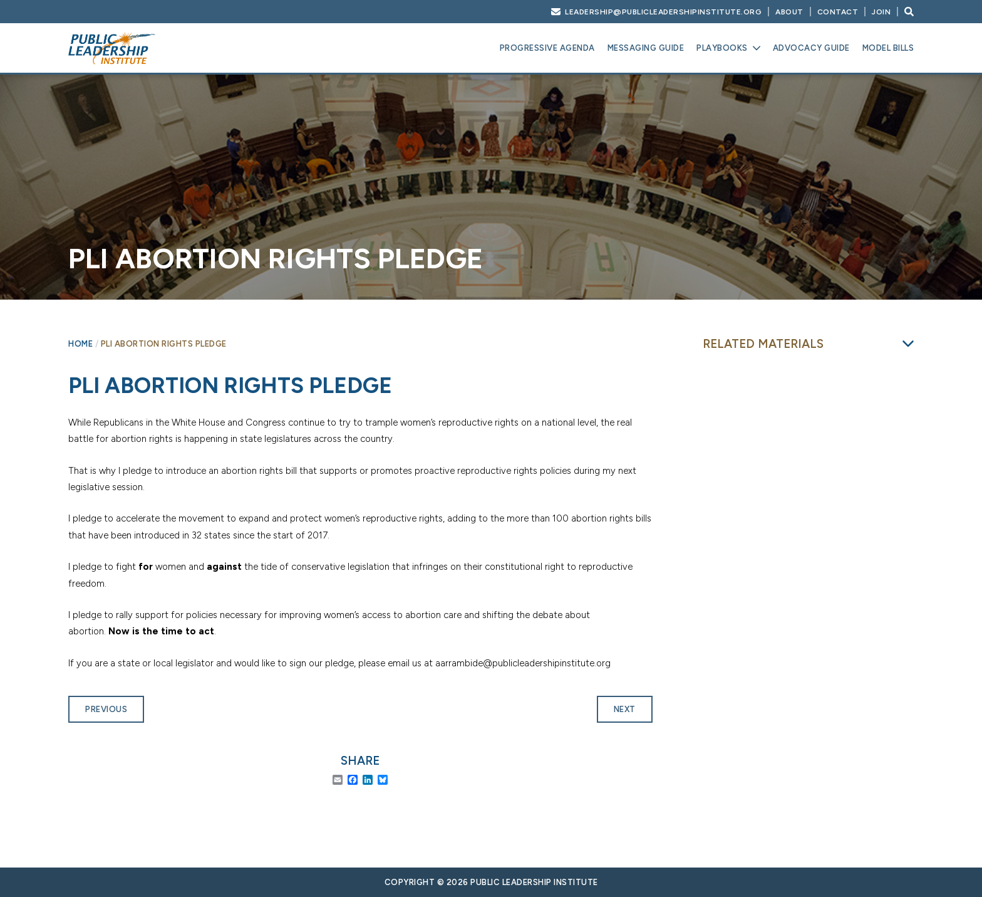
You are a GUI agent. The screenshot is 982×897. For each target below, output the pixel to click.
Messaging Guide (646, 48)
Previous (106, 709)
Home (80, 344)
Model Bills (888, 48)
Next (625, 709)
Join (881, 12)
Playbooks (722, 48)
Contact (838, 12)
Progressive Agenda (547, 48)
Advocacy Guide (811, 48)
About (789, 12)
